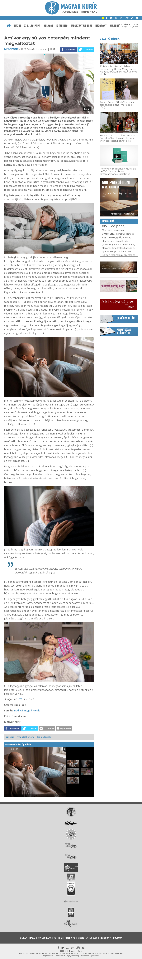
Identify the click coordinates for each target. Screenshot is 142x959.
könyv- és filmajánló (120, 251)
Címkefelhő (108, 221)
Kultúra (115, 26)
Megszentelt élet (81, 26)
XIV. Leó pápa (32, 26)
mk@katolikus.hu (94, 953)
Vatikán (126, 237)
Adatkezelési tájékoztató (89, 956)
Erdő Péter (128, 244)
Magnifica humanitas (113, 230)
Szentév (118, 244)
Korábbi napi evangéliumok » (123, 213)
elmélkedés (108, 241)
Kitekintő (62, 26)
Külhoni (48, 26)
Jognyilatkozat (72, 956)
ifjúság (105, 251)
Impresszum (48, 956)
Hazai (17, 26)
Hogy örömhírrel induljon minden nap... (116, 188)
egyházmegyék (111, 237)
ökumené (108, 233)
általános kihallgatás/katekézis (118, 248)
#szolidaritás (43, 736)
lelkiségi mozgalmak (112, 254)
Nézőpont (101, 26)
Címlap (23, 938)
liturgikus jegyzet (125, 233)
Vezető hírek (109, 38)
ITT (20, 699)
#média (10, 736)
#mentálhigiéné (25, 736)
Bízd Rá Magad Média (26, 710)
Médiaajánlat (60, 956)
